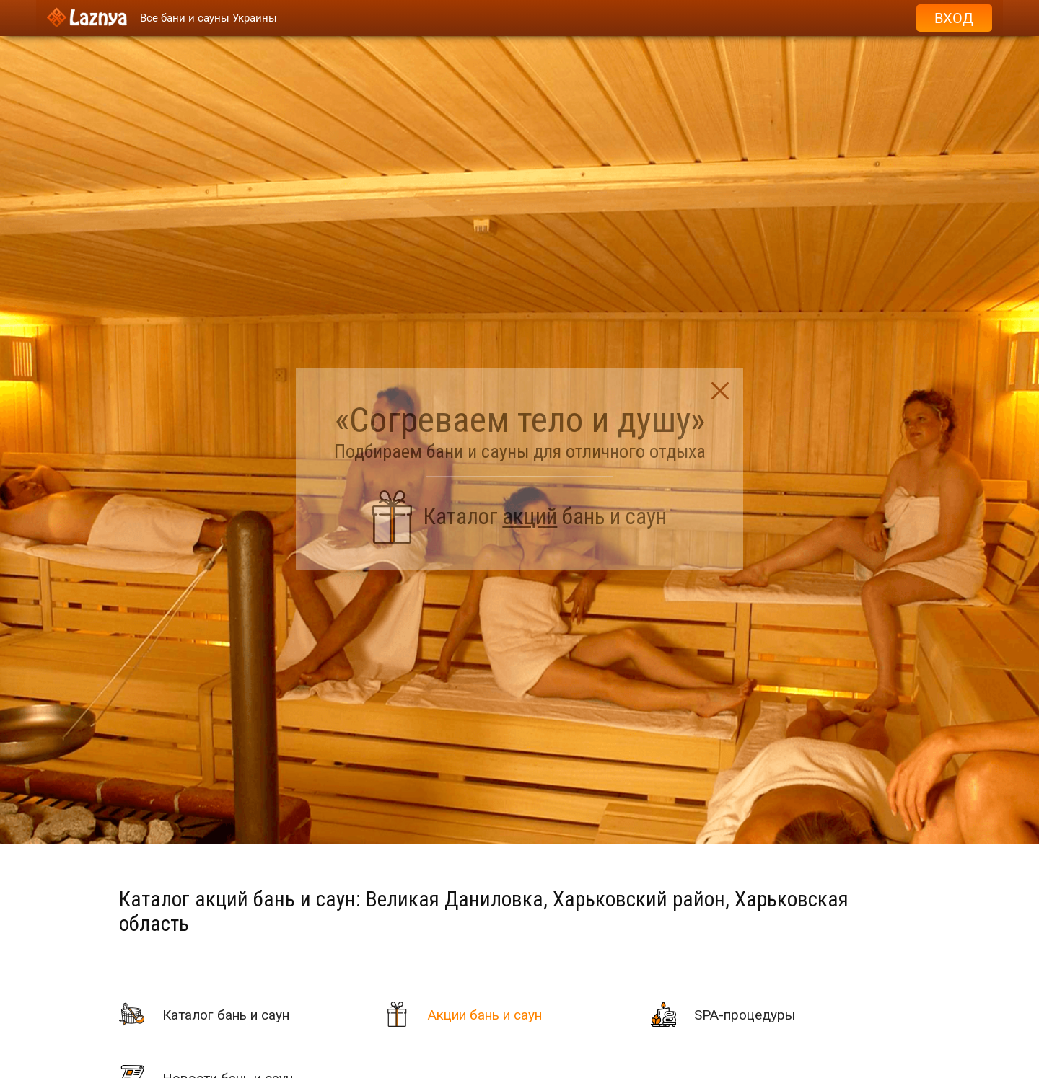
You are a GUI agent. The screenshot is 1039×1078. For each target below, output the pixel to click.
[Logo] (87, 18)
